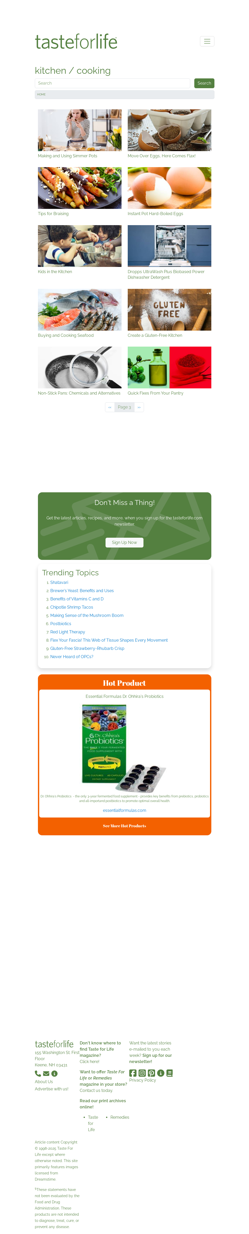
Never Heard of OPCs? (71, 656)
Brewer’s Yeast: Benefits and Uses (82, 590)
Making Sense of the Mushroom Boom (87, 615)
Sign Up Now (124, 542)
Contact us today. (96, 1090)
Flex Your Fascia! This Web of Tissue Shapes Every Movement (109, 640)
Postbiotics (60, 623)
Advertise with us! (51, 1088)
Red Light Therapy (67, 632)
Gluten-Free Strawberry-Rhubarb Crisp (87, 648)
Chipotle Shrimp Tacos (71, 607)
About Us (44, 1081)
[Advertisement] (124, 15)
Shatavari (59, 582)
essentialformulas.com (124, 810)
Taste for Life (93, 1123)
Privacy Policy (142, 1080)
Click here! (89, 1061)
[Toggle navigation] (207, 41)
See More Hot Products (124, 826)
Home (41, 94)
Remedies (119, 1117)
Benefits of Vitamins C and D (76, 598)
